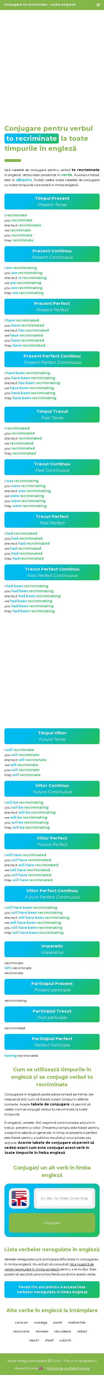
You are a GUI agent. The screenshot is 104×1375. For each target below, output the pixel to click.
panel (57, 1322)
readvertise (76, 1322)
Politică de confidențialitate (68, 1368)
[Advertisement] (52, 64)
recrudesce (62, 1331)
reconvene (21, 1331)
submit (65, 1340)
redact (82, 1331)
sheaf (49, 1340)
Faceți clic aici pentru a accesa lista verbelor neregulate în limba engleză (52, 1289)
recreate (41, 1331)
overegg (40, 1322)
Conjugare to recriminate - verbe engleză (39, 4)
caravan (21, 1322)
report (34, 1340)
